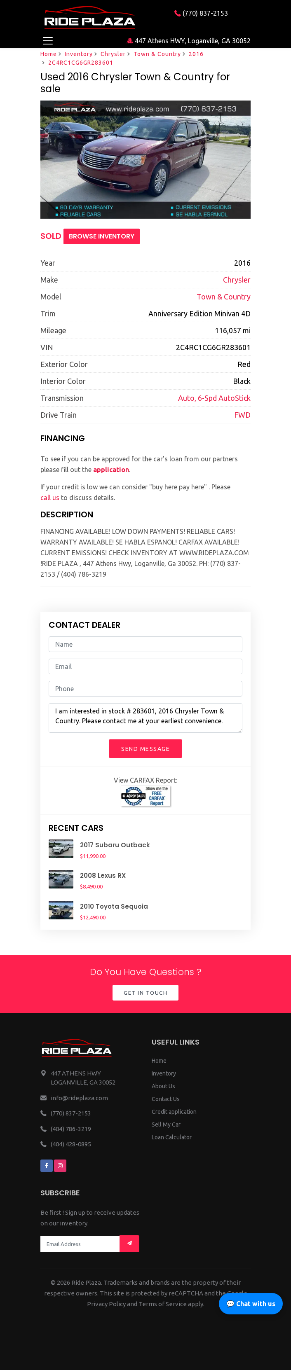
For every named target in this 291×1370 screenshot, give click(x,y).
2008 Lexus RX (103, 875)
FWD (242, 415)
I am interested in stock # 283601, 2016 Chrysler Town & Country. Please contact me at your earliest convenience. (145, 718)
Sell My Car (166, 1124)
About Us (163, 1086)
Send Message (145, 749)
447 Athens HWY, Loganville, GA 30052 (189, 40)
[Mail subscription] (129, 1243)
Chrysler (113, 54)
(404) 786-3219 (71, 1128)
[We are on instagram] (60, 1166)
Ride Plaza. (86, 1282)
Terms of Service (162, 1303)
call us (49, 497)
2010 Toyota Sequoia (114, 906)
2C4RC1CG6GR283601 (80, 62)
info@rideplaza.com (79, 1097)
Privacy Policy (106, 1303)
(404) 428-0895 (71, 1144)
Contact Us (166, 1099)
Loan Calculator (172, 1137)
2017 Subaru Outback (115, 845)
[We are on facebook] (46, 1166)
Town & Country (157, 54)
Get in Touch (145, 993)
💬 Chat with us (250, 1303)
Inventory (79, 54)
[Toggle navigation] (47, 40)
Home (48, 54)
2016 (196, 54)
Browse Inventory (101, 236)
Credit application (174, 1111)
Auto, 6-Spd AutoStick (214, 398)
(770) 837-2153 (201, 13)
